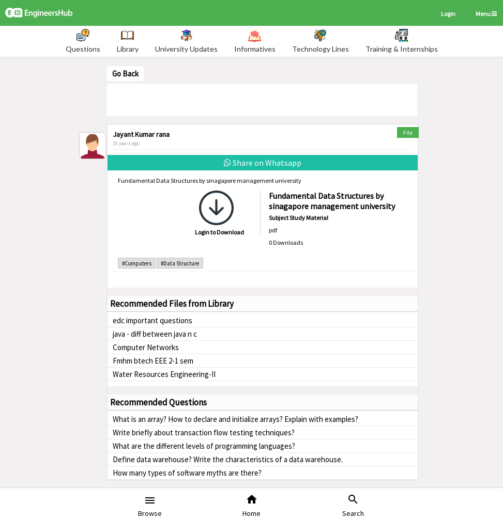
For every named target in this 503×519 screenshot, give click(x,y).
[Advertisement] (262, 99)
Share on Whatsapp (262, 163)
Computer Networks (146, 347)
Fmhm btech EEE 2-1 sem (153, 361)
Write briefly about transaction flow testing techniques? (204, 432)
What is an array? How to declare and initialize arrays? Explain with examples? (235, 419)
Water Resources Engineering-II (164, 374)
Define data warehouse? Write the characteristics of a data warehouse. (228, 459)
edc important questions (152, 320)
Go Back (125, 73)
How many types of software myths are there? (187, 473)
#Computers (136, 263)
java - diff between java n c (155, 334)
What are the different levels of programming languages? (204, 446)
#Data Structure (180, 263)
